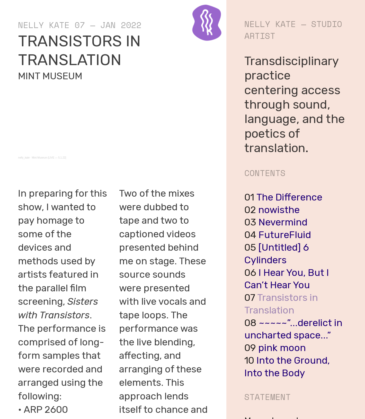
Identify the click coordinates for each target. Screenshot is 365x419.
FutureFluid (285, 234)
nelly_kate (24, 157)
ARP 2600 (46, 409)
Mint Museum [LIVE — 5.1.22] (49, 157)
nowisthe (279, 209)
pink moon (282, 347)
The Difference (289, 197)
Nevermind (283, 222)
